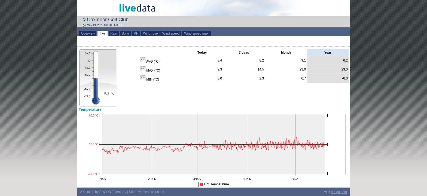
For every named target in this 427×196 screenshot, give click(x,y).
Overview (87, 33)
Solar (125, 33)
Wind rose (150, 33)
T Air (102, 33)
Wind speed (170, 33)
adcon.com (339, 192)
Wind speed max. (196, 33)
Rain (114, 33)
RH (136, 33)
